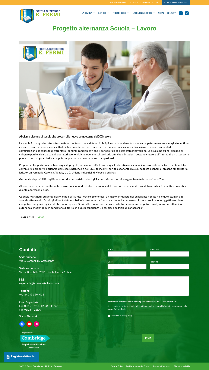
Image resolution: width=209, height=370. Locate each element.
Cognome (154, 249)
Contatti (171, 13)
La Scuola (87, 13)
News (161, 13)
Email (110, 261)
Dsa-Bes (102, 13)
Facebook (181, 13)
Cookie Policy (116, 366)
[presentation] (130, 332)
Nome (110, 249)
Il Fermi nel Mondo (142, 13)
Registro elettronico (141, 2)
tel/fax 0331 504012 (31, 294)
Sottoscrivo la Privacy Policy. (122, 320)
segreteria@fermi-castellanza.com (39, 283)
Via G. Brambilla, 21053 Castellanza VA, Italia (45, 272)
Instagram (187, 13)
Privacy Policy (120, 313)
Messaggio (112, 274)
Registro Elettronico (162, 366)
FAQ (157, 2)
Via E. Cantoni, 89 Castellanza (36, 260)
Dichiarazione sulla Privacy (138, 366)
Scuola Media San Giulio (176, 2)
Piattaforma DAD (118, 2)
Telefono (154, 261)
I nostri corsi (119, 13)
